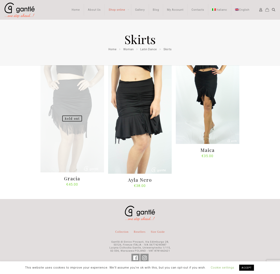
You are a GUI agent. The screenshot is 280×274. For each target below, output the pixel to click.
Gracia (72, 178)
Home (112, 49)
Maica (207, 150)
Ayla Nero (140, 180)
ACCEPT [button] (247, 267)
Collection (122, 231)
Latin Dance (148, 49)
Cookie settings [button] (222, 267)
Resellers (139, 231)
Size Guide (158, 231)
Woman (128, 49)
